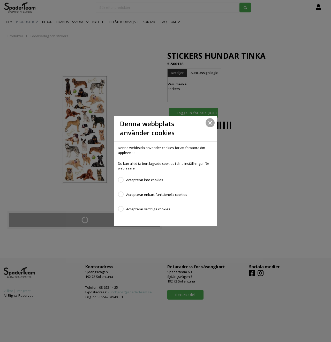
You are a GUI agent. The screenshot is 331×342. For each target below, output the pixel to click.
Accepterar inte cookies (144, 179)
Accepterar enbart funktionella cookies (156, 194)
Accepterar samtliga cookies (148, 209)
